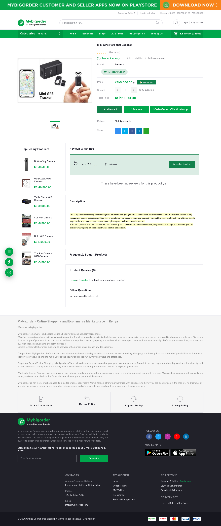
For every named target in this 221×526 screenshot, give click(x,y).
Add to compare (155, 58)
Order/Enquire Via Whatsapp (170, 109)
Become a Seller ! (126, 13)
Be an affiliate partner (124, 499)
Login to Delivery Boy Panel (175, 503)
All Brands (117, 33)
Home (72, 33)
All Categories (137, 33)
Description (77, 201)
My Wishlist (119, 490)
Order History (120, 486)
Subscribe (94, 458)
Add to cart (109, 109)
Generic (119, 64)
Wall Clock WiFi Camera (42, 180)
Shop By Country (159, 33)
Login (185, 23)
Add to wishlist (134, 58)
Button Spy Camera (44, 161)
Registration (197, 23)
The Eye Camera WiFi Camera (43, 255)
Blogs (102, 33)
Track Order (119, 495)
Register (83, 280)
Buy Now (136, 109)
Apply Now (185, 481)
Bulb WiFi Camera (43, 236)
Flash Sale (87, 33)
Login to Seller (147, 13)
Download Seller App (171, 490)
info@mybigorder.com (76, 505)
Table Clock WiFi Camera (43, 199)
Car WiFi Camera (43, 217)
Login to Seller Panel (171, 486)
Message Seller (114, 72)
